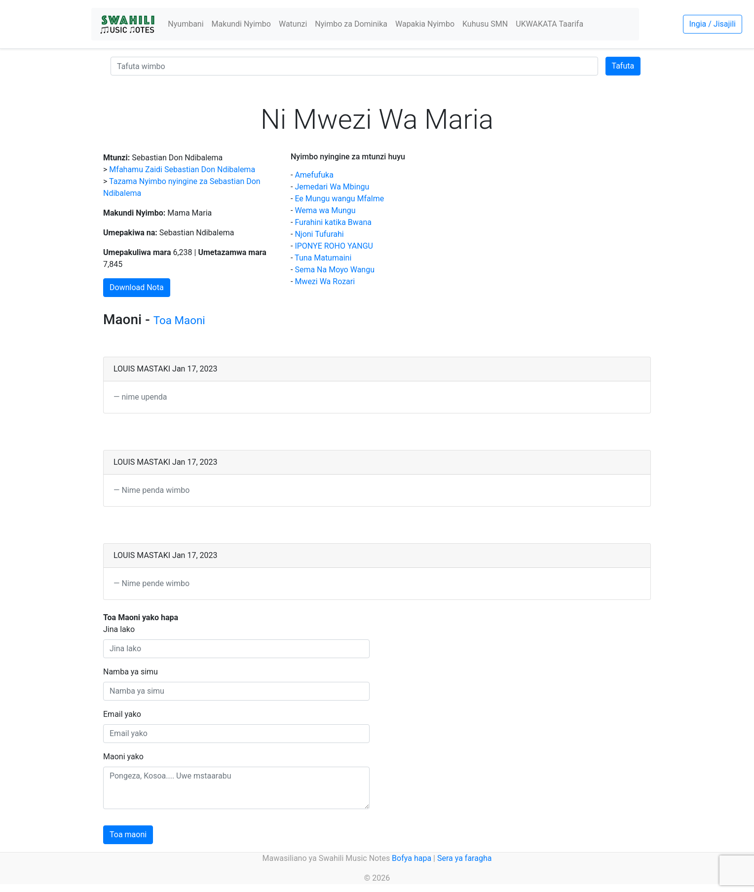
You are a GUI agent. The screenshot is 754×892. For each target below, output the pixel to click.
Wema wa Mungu (325, 210)
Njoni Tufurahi (319, 234)
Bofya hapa (411, 858)
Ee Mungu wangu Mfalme (339, 198)
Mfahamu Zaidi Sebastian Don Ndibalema (182, 169)
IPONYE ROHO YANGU (334, 246)
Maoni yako (123, 756)
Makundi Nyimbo (241, 24)
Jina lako (119, 629)
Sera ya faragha (464, 858)
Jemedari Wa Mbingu (332, 186)
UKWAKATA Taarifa (549, 24)
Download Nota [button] (137, 287)
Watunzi (293, 24)
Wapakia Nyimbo (424, 24)
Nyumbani (185, 24)
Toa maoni (128, 834)
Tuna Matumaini (323, 257)
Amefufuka (314, 175)
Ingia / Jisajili (712, 24)
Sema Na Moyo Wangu (335, 269)
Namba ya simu (130, 671)
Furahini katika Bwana (333, 222)
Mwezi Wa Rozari (325, 281)
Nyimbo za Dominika (351, 24)
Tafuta (623, 66)
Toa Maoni (179, 320)
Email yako (122, 714)
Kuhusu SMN (485, 24)
